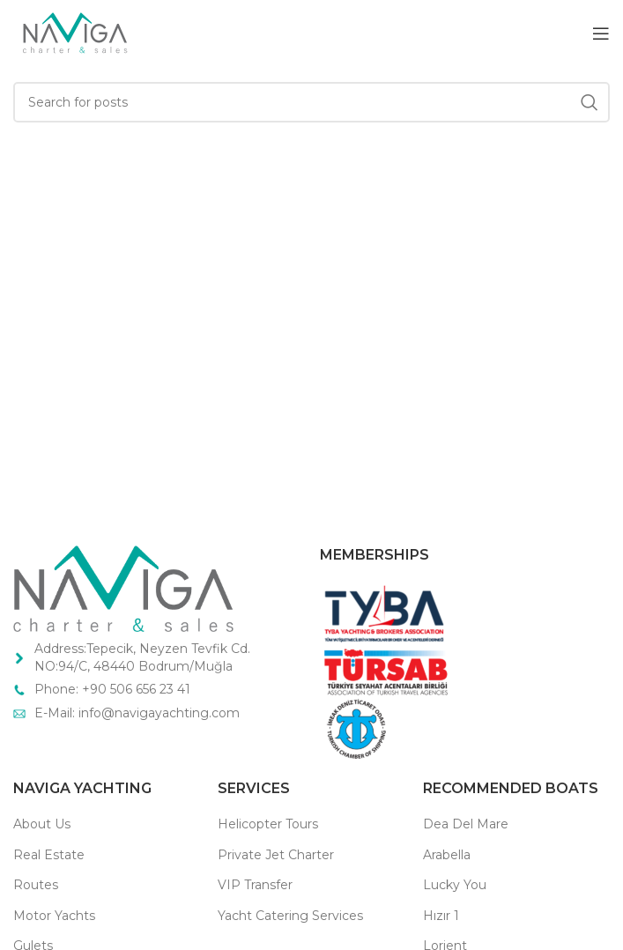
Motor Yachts (54, 916)
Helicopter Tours (268, 824)
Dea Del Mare (465, 824)
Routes (35, 885)
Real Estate (49, 855)
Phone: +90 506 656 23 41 (112, 689)
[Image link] (123, 588)
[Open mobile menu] (601, 33)
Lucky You (454, 885)
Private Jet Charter (276, 855)
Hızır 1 (441, 916)
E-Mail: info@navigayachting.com (138, 713)
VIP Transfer (255, 885)
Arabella (447, 855)
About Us (41, 824)
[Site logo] (74, 32)
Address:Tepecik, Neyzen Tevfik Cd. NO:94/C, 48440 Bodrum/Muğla (142, 657)
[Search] (311, 102)
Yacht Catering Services (290, 916)
